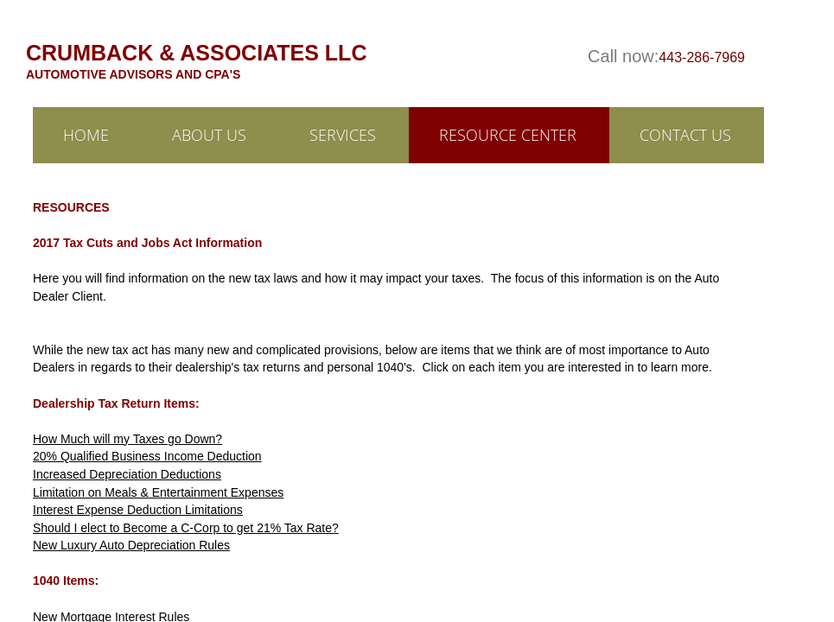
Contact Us (685, 134)
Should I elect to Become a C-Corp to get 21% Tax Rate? (186, 528)
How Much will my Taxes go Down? (127, 439)
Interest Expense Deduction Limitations (138, 510)
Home (86, 134)
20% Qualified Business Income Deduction (147, 456)
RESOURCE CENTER (507, 134)
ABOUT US (209, 134)
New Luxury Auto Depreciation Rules (131, 545)
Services (342, 134)
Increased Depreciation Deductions (127, 474)
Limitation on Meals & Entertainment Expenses (158, 492)
